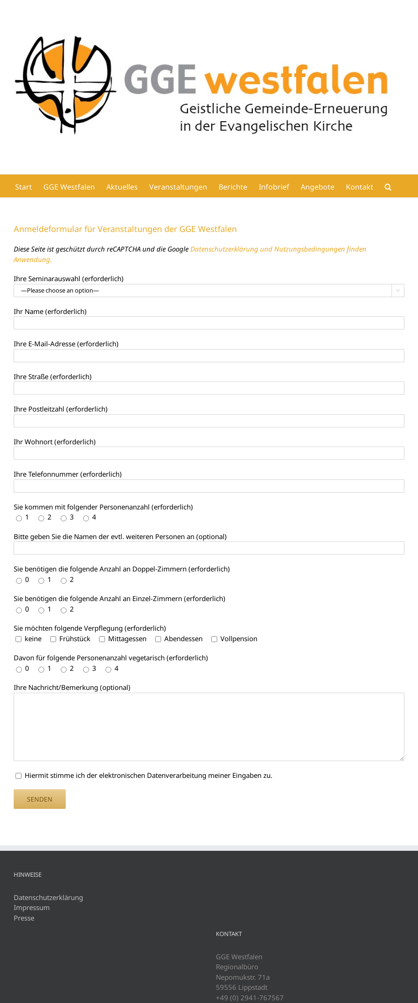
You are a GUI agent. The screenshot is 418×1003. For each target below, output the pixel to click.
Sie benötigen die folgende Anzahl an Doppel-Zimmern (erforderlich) (122, 568)
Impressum (32, 907)
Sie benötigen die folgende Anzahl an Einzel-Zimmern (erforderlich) (119, 598)
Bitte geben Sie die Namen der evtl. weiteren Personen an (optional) (120, 536)
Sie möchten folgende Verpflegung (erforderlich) (90, 628)
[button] (388, 186)
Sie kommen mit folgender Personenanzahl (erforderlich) (103, 506)
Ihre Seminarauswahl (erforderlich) (69, 278)
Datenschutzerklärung (48, 897)
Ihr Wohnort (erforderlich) (55, 441)
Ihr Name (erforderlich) (50, 311)
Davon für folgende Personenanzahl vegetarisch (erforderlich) (111, 657)
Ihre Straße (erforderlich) (53, 376)
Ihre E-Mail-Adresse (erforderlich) (66, 343)
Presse (24, 917)
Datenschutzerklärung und (232, 248)
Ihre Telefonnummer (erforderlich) (68, 473)
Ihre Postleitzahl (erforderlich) (61, 408)
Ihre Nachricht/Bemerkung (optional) (72, 687)
